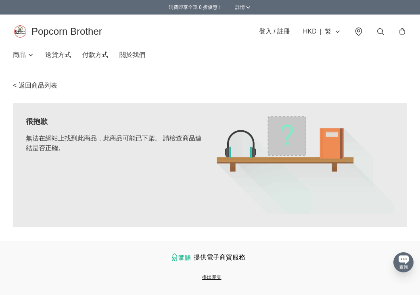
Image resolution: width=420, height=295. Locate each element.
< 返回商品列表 (35, 85)
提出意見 (211, 277)
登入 (274, 31)
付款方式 (95, 54)
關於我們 (132, 54)
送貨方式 (58, 54)
